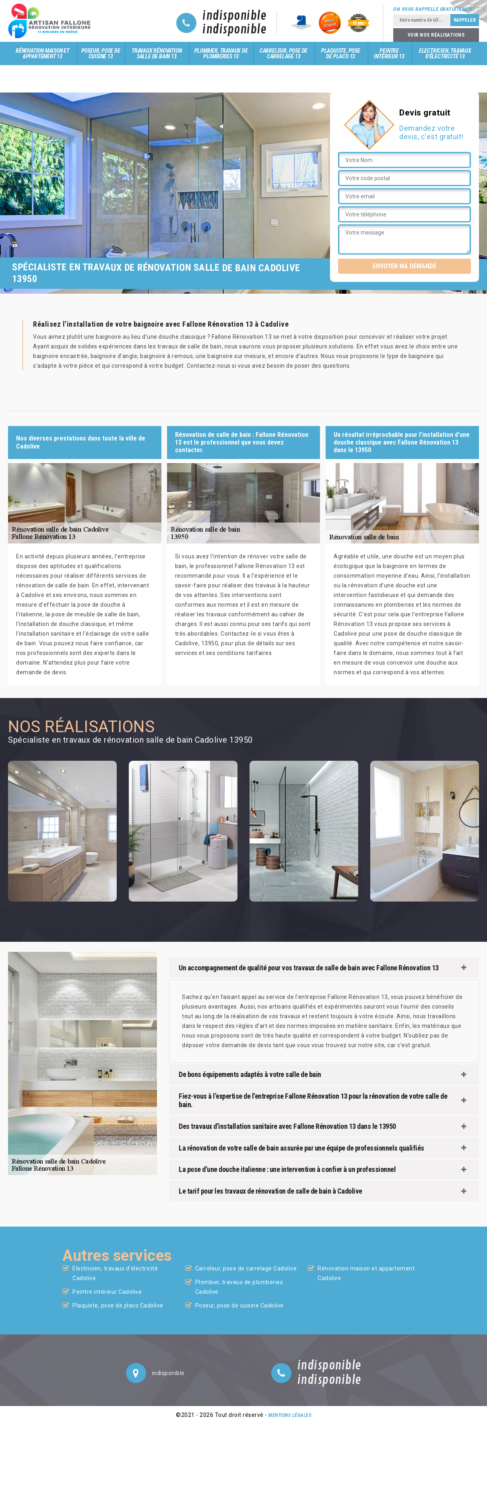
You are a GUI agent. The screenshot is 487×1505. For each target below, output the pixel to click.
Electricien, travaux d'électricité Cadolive (115, 1273)
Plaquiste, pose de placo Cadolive (117, 1305)
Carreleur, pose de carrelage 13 (283, 53)
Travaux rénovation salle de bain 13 (157, 53)
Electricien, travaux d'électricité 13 (445, 53)
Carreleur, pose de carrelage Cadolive (246, 1268)
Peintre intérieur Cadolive (107, 1292)
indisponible (234, 16)
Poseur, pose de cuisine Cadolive (239, 1305)
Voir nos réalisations (436, 35)
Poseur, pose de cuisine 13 (100, 53)
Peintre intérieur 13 (389, 53)
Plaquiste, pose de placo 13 (340, 53)
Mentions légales (289, 1415)
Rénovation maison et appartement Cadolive (366, 1273)
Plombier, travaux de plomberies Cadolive (239, 1287)
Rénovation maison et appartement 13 (42, 53)
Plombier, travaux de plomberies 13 (221, 53)
